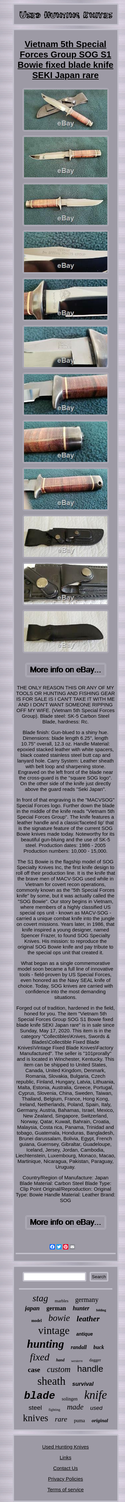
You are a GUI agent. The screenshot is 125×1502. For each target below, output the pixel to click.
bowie (59, 1318)
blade (39, 1396)
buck (98, 1347)
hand (60, 1360)
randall (79, 1347)
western (77, 1361)
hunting (45, 1344)
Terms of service (65, 1489)
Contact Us (65, 1468)
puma (79, 1420)
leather (88, 1318)
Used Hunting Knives (65, 1447)
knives (35, 1417)
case (34, 1370)
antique (84, 1334)
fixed (39, 1356)
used (96, 1408)
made (75, 1407)
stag (40, 1298)
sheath (51, 1381)
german (56, 1308)
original (100, 1420)
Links (65, 1457)
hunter (81, 1308)
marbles (61, 1300)
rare (61, 1419)
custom (59, 1369)
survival (83, 1384)
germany (86, 1299)
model (36, 1320)
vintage (54, 1330)
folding (101, 1310)
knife (95, 1394)
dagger (95, 1359)
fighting (54, 1409)
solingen (69, 1398)
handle (90, 1369)
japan (32, 1308)
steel (35, 1407)
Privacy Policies (65, 1479)
